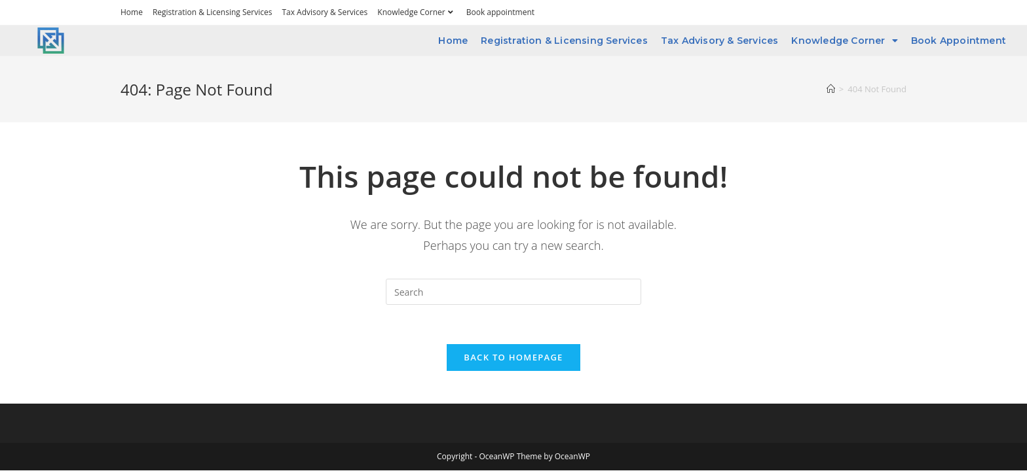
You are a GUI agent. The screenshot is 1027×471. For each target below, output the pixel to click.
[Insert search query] (513, 292)
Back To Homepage (513, 357)
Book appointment (500, 12)
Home (132, 12)
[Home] (831, 89)
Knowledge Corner (416, 12)
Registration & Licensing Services (212, 12)
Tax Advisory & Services (324, 12)
